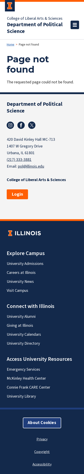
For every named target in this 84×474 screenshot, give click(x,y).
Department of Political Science (34, 28)
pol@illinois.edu (31, 166)
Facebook (21, 125)
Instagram (10, 125)
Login (17, 194)
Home (10, 44)
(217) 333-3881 (19, 159)
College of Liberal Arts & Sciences (34, 18)
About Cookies (42, 423)
